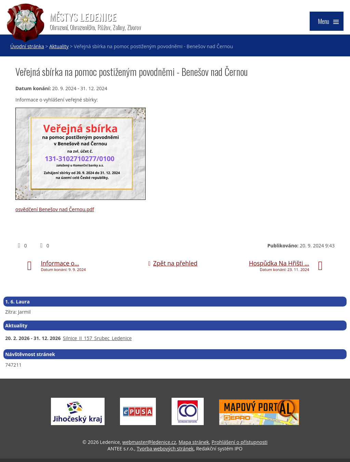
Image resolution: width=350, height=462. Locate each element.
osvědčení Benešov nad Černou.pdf (54, 209)
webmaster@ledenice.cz (149, 442)
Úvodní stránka (27, 46)
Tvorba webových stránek (165, 448)
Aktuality (59, 46)
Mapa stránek (193, 442)
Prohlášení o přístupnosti (240, 442)
